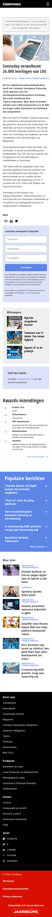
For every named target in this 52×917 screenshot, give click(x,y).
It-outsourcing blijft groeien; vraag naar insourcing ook (23, 528)
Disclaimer (8, 881)
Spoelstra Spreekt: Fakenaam (17, 539)
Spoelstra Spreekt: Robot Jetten (31, 593)
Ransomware (9, 747)
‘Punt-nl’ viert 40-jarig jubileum (19, 502)
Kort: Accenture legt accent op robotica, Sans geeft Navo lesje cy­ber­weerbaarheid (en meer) (35, 652)
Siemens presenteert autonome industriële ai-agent (33, 609)
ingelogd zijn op (25, 379)
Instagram (12, 861)
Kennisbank (9, 708)
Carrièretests (9, 703)
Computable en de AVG (15, 808)
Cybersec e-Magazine (14, 730)
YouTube (11, 855)
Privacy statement (12, 896)
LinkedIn (11, 849)
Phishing (7, 741)
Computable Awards (13, 714)
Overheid (26, 587)
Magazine (8, 719)
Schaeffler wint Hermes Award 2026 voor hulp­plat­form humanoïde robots (34, 629)
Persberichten (10, 788)
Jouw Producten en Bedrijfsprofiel (20, 772)
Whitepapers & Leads (14, 777)
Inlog (5, 824)
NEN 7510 (8, 752)
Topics (6, 736)
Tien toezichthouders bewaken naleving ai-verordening (19, 515)
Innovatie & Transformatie (34, 78)
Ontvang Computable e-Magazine (20, 725)
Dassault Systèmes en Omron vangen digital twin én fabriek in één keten (34, 577)
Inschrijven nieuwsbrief (15, 819)
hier (25, 293)
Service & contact (12, 813)
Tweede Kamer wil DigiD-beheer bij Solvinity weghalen (21, 489)
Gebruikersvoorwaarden (16, 888)
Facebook (12, 838)
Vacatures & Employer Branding (19, 783)
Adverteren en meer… (13, 766)
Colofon (7, 802)
